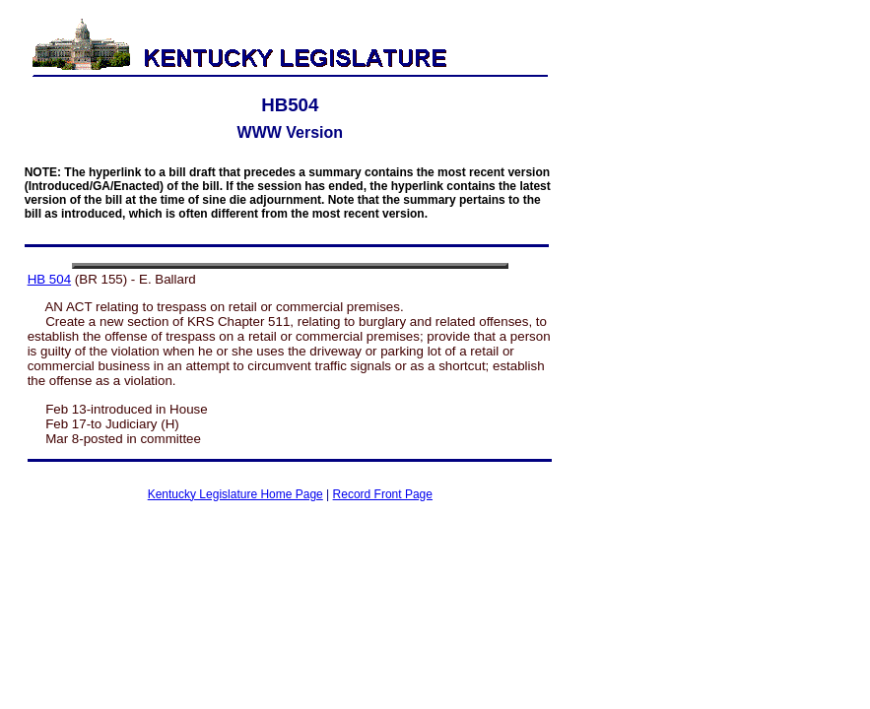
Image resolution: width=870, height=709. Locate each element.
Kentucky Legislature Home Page (235, 494)
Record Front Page (383, 494)
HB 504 (49, 279)
